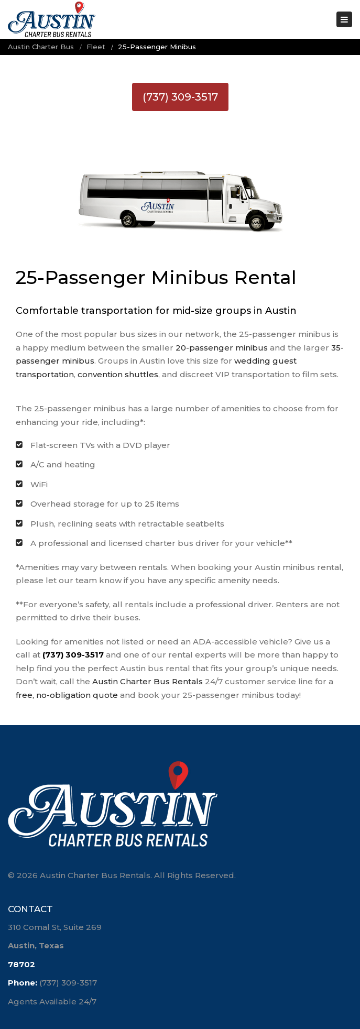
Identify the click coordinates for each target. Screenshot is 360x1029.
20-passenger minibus (222, 348)
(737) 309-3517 (180, 97)
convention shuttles (118, 374)
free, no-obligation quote (67, 695)
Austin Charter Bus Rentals (147, 681)
